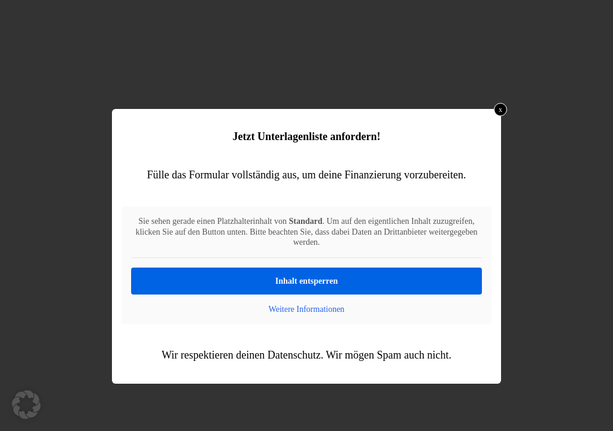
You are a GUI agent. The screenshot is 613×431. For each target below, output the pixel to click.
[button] (26, 404)
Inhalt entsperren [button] (306, 281)
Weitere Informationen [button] (307, 309)
